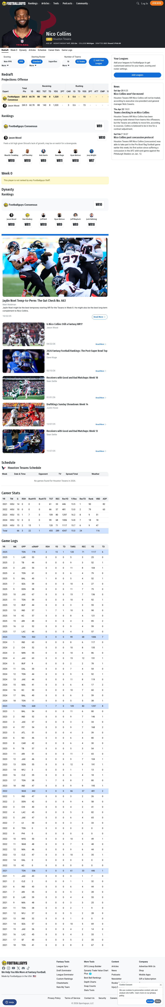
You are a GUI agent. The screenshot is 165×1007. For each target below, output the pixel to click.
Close (158, 1001)
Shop (141, 970)
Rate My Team (63, 987)
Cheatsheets (62, 983)
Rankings (33, 3)
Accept (150, 1001)
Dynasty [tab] (23, 50)
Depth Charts (90, 982)
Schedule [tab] (42, 50)
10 (68, 61)
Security (102, 998)
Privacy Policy (54, 998)
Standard (37, 61)
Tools (57, 3)
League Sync (62, 966)
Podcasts (68, 3)
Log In (144, 3)
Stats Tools (89, 990)
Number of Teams (72, 57)
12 (81, 61)
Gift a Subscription (147, 979)
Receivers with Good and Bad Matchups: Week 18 (72, 377)
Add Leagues (137, 75)
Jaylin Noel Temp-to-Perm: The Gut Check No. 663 (34, 300)
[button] (5, 66)
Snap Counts (90, 986)
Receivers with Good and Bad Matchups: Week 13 (72, 431)
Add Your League (98, 62)
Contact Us (89, 998)
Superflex (52, 61)
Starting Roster (38, 57)
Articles (46, 3)
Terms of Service (72, 998)
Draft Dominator (64, 970)
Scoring (7, 57)
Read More (100, 317)
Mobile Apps (145, 974)
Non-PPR (8, 61)
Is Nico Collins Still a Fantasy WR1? (65, 324)
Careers (113, 998)
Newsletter (117, 979)
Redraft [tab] (5, 50)
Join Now (156, 3)
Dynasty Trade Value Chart (96, 972)
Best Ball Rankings (92, 978)
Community (83, 3)
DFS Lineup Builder (92, 966)
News (114, 970)
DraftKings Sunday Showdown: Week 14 (67, 404)
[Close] (160, 984)
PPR (21, 61)
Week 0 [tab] (13, 50)
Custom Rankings (65, 979)
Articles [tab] (32, 50)
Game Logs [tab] (67, 50)
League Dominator (65, 974)
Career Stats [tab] (54, 50)
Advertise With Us (147, 966)
